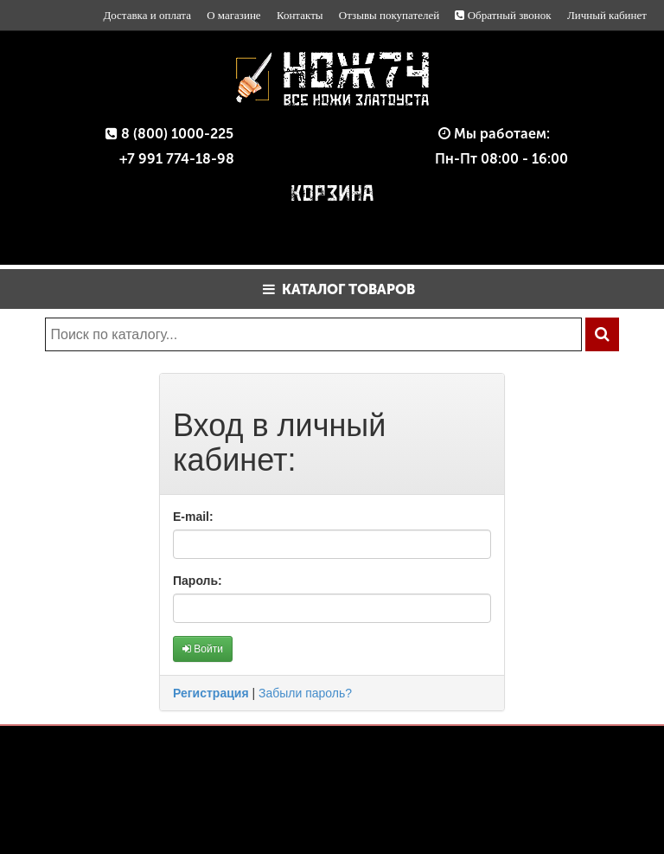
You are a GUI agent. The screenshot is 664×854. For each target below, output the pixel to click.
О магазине (233, 15)
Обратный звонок (503, 15)
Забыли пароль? (305, 693)
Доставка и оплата (147, 15)
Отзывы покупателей (389, 15)
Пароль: (197, 581)
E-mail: (193, 516)
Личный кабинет (607, 15)
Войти (202, 649)
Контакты (300, 15)
